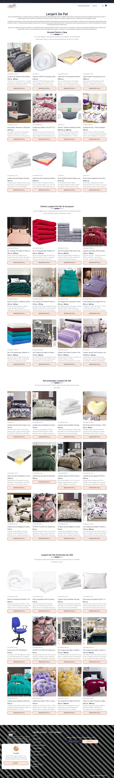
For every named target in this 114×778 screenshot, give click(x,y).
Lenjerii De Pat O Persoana (38, 765)
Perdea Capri (37, 751)
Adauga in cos (19, 88)
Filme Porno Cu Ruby (39, 745)
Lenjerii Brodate (37, 748)
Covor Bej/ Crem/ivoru (40, 755)
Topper (35, 761)
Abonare (90, 741)
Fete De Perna (37, 742)
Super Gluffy (37, 739)
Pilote (95, 6)
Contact (9, 775)
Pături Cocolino (83, 6)
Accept (16, 763)
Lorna (34, 735)
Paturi (34, 758)
